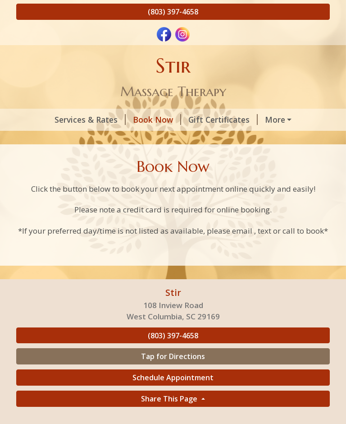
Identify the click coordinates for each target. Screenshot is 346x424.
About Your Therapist (279, 119)
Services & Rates (59, 119)
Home (149, 139)
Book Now (126, 119)
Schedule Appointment (173, 396)
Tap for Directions (173, 376)
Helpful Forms (99, 139)
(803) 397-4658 (173, 12)
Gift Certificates (192, 119)
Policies (42, 139)
